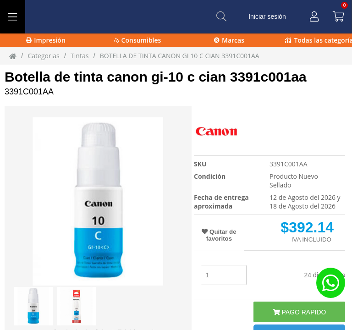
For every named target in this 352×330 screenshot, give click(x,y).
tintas (79, 55)
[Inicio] (12, 56)
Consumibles (137, 40)
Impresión (46, 40)
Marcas (229, 40)
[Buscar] (221, 16)
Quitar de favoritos (219, 235)
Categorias (43, 55)
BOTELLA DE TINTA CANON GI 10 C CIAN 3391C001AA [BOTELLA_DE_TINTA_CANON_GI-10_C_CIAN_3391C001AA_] (179, 55)
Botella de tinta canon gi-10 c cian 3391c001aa (156, 76)
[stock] (224, 275)
